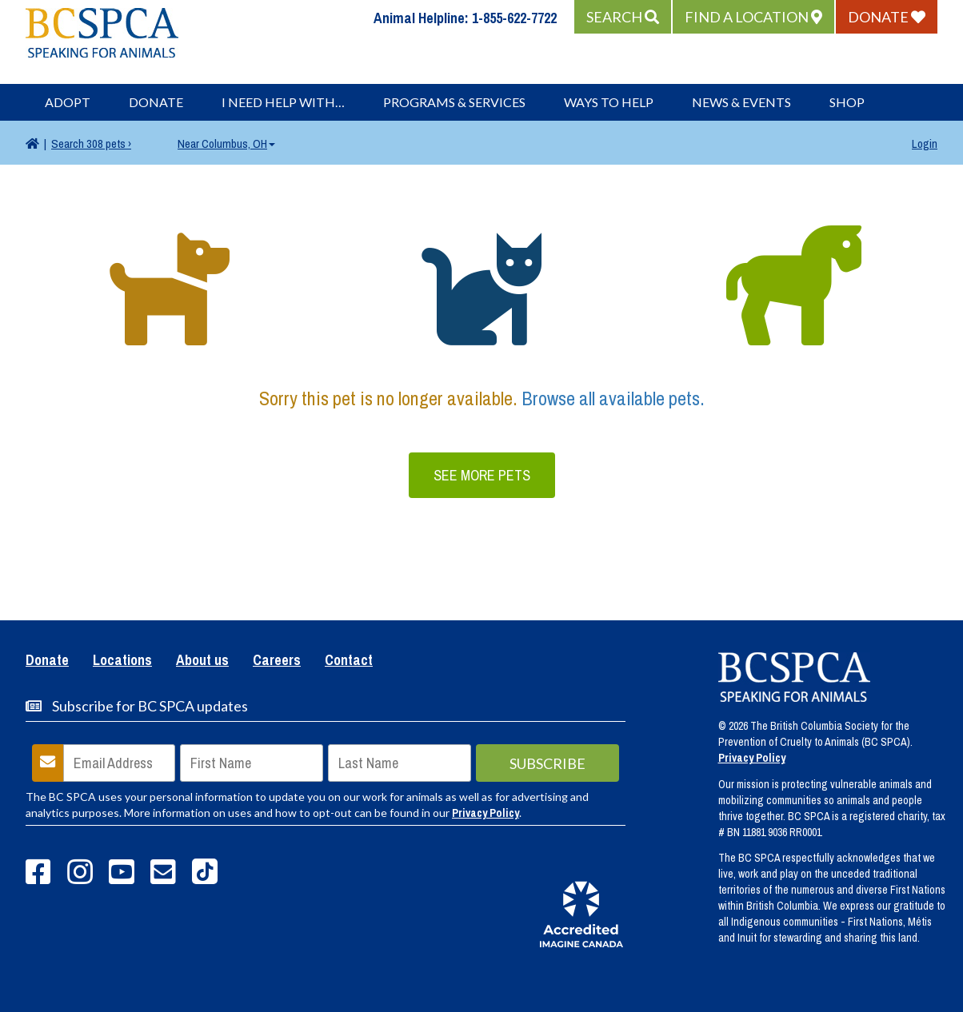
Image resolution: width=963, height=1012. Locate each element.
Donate (156, 102)
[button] (622, 17)
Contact (349, 661)
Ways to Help (608, 102)
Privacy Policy (485, 813)
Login (924, 143)
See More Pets (482, 475)
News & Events (741, 102)
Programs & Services (454, 102)
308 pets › (91, 143)
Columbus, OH (226, 143)
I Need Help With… (283, 102)
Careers (277, 661)
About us (202, 661)
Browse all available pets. (613, 398)
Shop (847, 102)
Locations (122, 661)
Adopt (67, 102)
